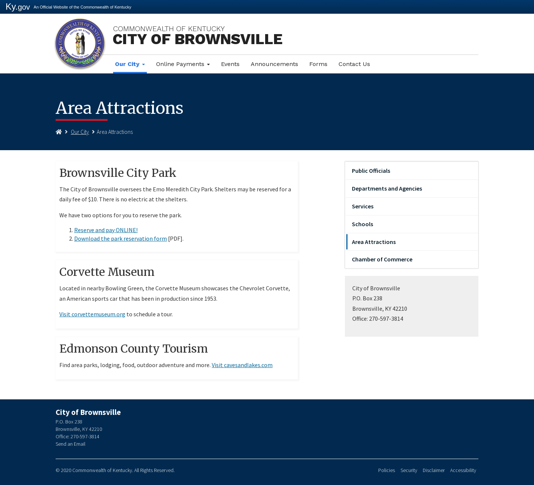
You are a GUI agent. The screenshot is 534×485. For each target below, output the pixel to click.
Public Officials (371, 170)
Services (362, 206)
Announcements (274, 63)
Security (408, 470)
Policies (386, 470)
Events (230, 63)
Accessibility (463, 470)
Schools (362, 224)
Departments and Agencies (387, 188)
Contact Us (354, 63)
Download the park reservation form (120, 238)
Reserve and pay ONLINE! (106, 230)
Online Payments (183, 63)
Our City (130, 63)
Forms (318, 63)
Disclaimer (434, 470)
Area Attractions (374, 241)
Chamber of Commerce (382, 259)
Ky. (18, 6)
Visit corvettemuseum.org (92, 314)
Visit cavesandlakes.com (242, 365)
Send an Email (70, 444)
